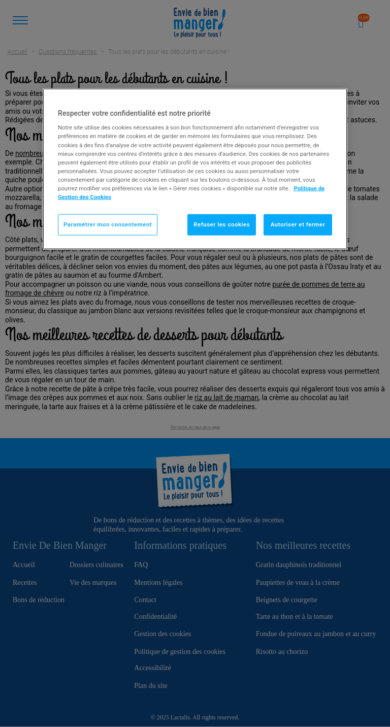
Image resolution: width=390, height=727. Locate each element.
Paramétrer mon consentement (107, 224)
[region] (195, 168)
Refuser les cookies (221, 224)
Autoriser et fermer (298, 224)
